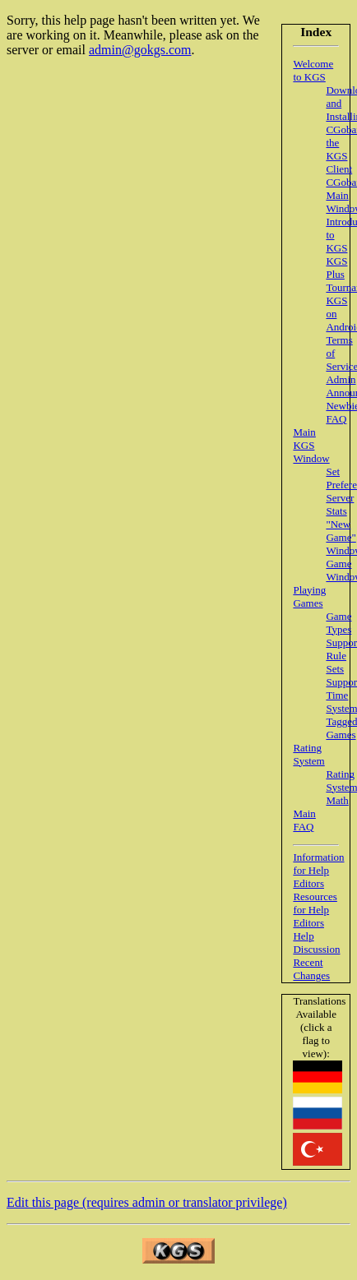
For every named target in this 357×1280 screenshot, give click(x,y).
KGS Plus (336, 267)
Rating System (308, 754)
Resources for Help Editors (314, 909)
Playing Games (309, 596)
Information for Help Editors (318, 870)
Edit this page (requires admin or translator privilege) (147, 1202)
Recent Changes (311, 969)
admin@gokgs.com (140, 50)
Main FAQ (304, 820)
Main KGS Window (311, 445)
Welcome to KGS (313, 70)
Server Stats (340, 504)
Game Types (338, 622)
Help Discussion (316, 942)
